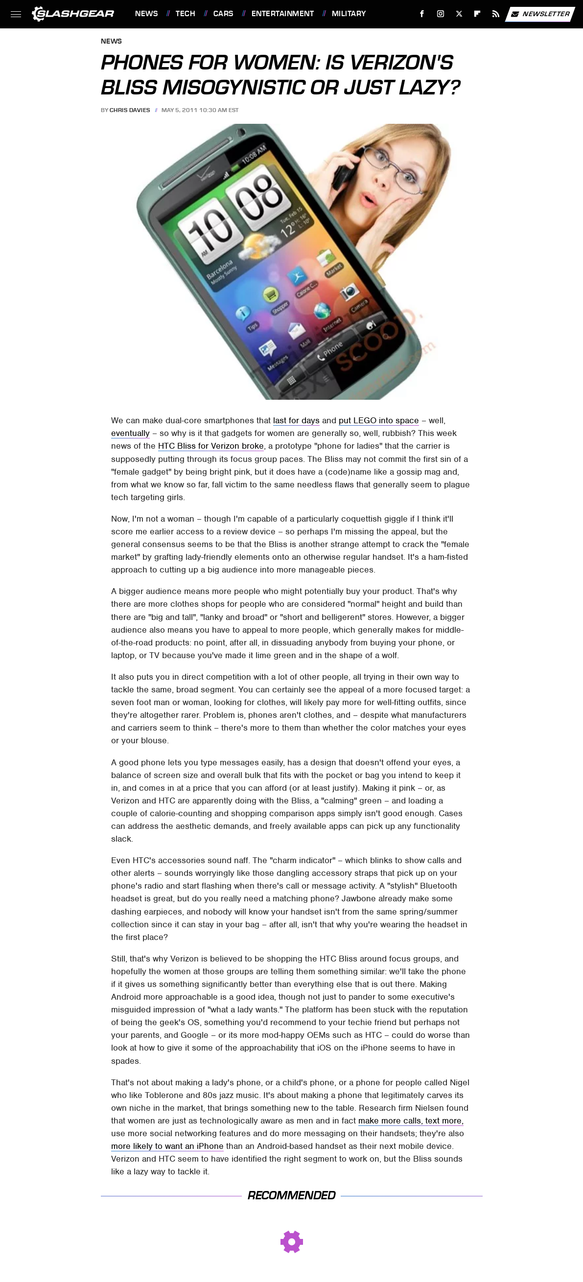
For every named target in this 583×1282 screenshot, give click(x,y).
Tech (185, 13)
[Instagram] (441, 14)
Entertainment (283, 13)
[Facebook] (422, 14)
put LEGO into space (379, 420)
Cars (223, 13)
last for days (296, 420)
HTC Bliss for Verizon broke (211, 445)
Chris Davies (130, 110)
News (146, 13)
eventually (130, 433)
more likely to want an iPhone (167, 1146)
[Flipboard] (477, 14)
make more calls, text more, (411, 1120)
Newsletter (540, 14)
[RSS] (496, 14)
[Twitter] (459, 14)
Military (349, 13)
